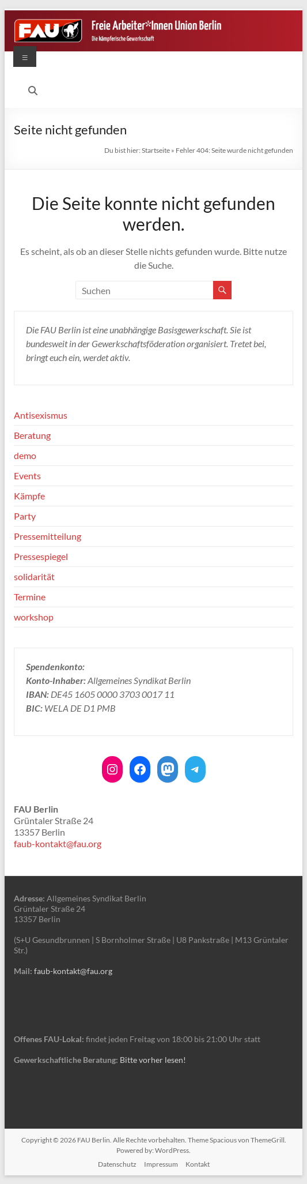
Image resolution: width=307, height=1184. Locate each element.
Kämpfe (29, 495)
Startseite (156, 150)
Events (27, 475)
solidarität (34, 576)
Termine (30, 596)
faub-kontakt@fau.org (57, 843)
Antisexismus (40, 414)
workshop (34, 616)
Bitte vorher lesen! (153, 1060)
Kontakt (197, 1164)
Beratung (32, 435)
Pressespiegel (41, 556)
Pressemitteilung (47, 536)
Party (25, 515)
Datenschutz (117, 1164)
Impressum (161, 1164)
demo (25, 455)
